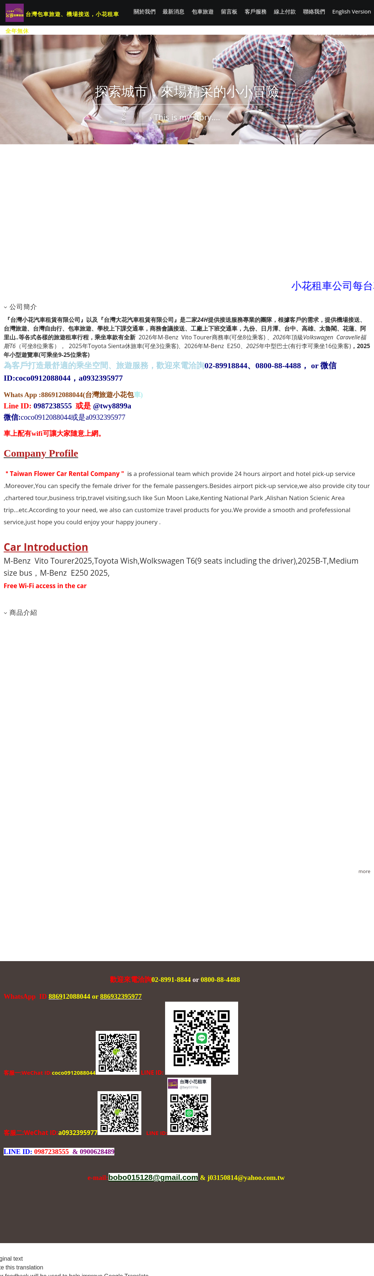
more (364, 871)
